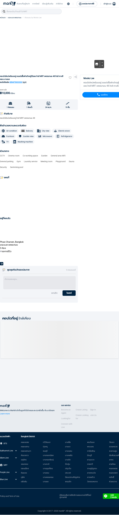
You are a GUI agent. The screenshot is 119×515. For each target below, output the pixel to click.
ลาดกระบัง (91, 473)
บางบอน (68, 451)
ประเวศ (68, 473)
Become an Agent (66, 411)
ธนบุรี (45, 451)
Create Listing (81, 410)
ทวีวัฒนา (46, 442)
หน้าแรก (3, 18)
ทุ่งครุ (45, 447)
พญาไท (68, 482)
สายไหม (112, 464)
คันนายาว (25, 456)
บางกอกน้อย (48, 456)
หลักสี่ (111, 477)
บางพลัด (68, 456)
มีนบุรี (89, 456)
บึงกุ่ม (67, 464)
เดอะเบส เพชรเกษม (15, 18)
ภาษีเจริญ (91, 451)
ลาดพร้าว (91, 477)
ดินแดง (24, 473)
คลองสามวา (26, 451)
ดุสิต (23, 477)
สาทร (111, 460)
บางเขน (46, 473)
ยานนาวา (90, 460)
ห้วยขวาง (113, 482)
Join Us (93, 415)
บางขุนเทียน (48, 469)
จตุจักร (24, 460)
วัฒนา (111, 442)
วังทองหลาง (92, 482)
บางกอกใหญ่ (48, 460)
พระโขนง (91, 442)
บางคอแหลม (48, 477)
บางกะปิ (46, 464)
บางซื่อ (68, 442)
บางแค (46, 482)
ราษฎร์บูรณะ (92, 469)
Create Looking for (82, 417)
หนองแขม (113, 469)
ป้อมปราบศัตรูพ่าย (72, 477)
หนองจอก (113, 473)
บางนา (67, 447)
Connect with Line (66, 426)
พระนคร (90, 447)
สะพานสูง (113, 451)
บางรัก (68, 460)
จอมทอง (24, 464)
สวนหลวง (113, 447)
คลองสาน (25, 447)
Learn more (5, 414)
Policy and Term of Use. (10, 496)
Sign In (93, 410)
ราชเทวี (90, 464)
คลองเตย (25, 442)
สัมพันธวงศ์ (114, 456)
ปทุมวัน (68, 469)
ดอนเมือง (25, 469)
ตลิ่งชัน (24, 482)
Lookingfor (65, 419)
